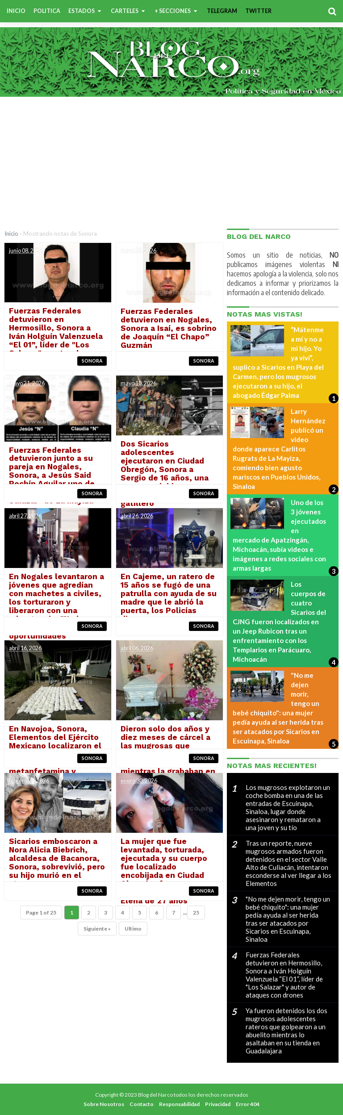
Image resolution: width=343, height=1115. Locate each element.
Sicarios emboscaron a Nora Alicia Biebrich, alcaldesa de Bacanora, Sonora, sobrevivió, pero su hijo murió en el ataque (57, 863)
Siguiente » (97, 929)
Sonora (92, 360)
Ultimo (133, 929)
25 (196, 913)
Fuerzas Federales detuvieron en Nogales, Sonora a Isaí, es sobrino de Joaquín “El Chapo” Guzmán (168, 328)
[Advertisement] (171, 161)
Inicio (11, 233)
